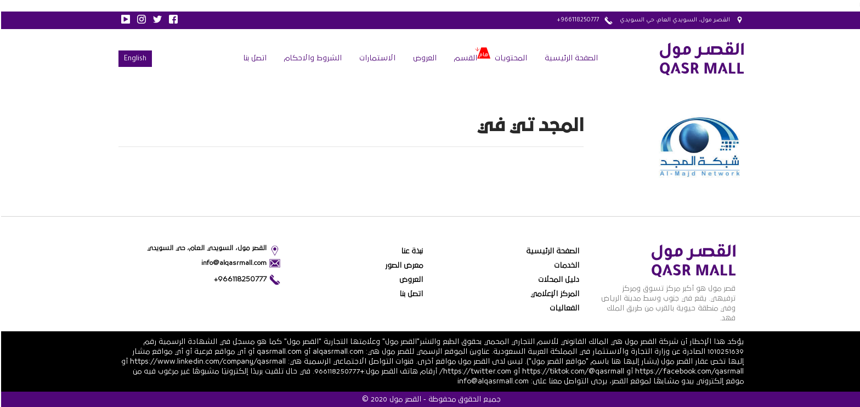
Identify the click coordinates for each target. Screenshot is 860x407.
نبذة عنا (411, 251)
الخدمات (565, 265)
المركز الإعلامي (553, 294)
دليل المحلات (557, 279)
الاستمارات (376, 58)
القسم (464, 58)
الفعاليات (563, 308)
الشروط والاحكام (312, 58)
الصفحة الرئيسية (570, 58)
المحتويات (510, 58)
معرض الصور (403, 265)
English (134, 59)
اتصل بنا (253, 58)
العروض (423, 58)
